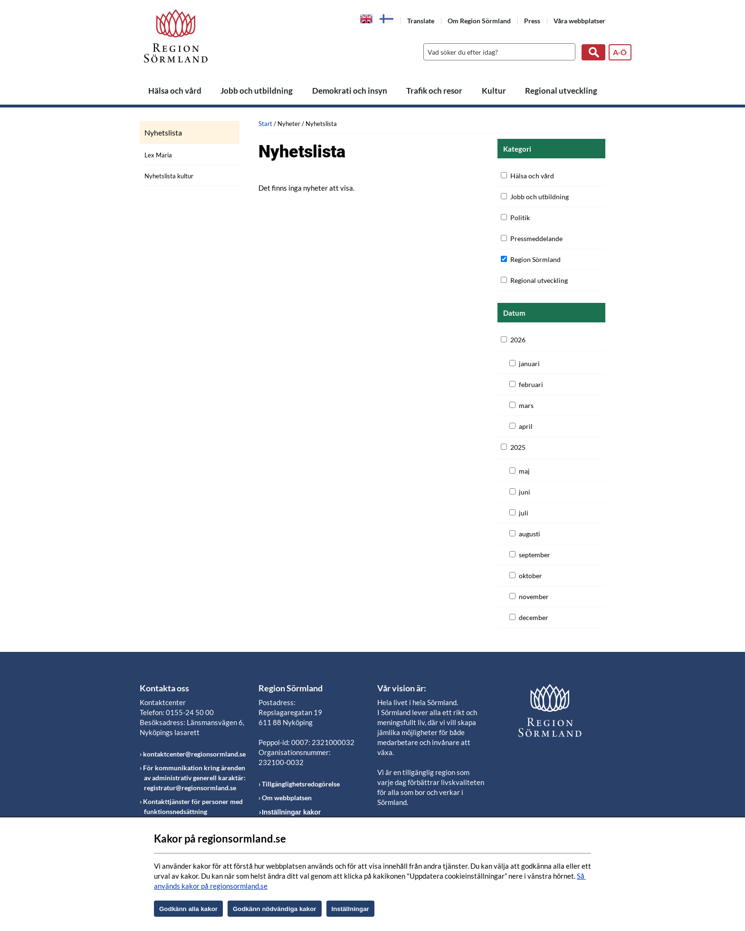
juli (523, 513)
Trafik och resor (434, 91)
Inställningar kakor (291, 812)
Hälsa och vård (174, 91)
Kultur (494, 91)
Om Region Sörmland (479, 21)
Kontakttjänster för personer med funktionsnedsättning (193, 806)
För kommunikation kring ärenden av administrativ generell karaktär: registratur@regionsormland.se (194, 778)
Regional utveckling (561, 91)
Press (532, 21)
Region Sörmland (535, 259)
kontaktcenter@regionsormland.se (194, 754)
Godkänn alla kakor (188, 908)
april (526, 426)
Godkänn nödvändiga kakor (274, 908)
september (534, 555)
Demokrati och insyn (349, 91)
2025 (517, 447)
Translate (420, 21)
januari (529, 363)
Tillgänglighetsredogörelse (301, 784)
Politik (520, 217)
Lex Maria (158, 155)
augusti (529, 534)
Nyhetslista (163, 132)
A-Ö (620, 52)
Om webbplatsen (287, 798)
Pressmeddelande (536, 238)
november (534, 596)
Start (265, 123)
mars (526, 405)
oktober (530, 576)
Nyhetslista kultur (168, 176)
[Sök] (497, 51)
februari (531, 384)
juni (524, 492)
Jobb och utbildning (256, 91)
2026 (517, 340)
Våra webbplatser (579, 21)
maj (524, 471)
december (533, 617)
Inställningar (350, 908)
